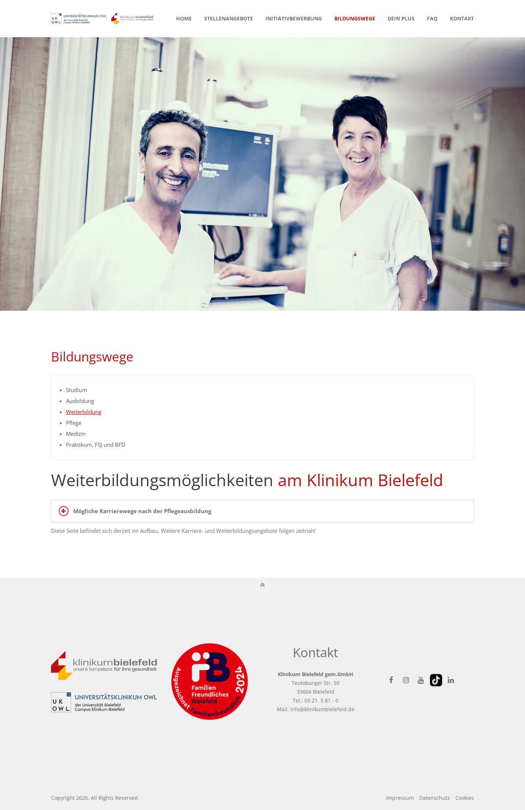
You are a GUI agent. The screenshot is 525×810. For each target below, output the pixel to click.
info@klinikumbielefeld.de (322, 709)
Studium (76, 390)
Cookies (464, 797)
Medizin (76, 433)
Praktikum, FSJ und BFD (95, 444)
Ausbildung (80, 400)
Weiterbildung (83, 411)
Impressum (400, 797)
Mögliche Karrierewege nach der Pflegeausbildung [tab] (142, 511)
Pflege (73, 422)
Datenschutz (434, 797)
